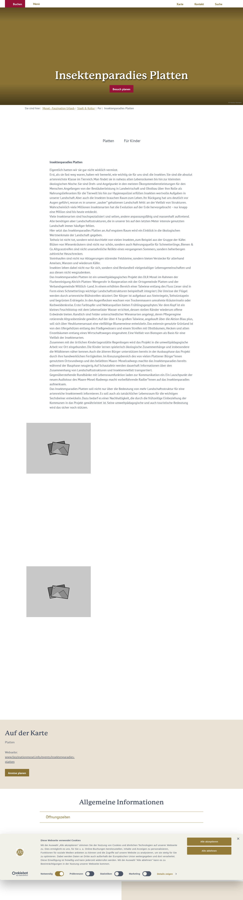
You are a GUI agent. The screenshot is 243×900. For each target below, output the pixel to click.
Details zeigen (165, 894)
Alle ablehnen (209, 870)
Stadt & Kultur (86, 108)
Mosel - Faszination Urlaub (59, 108)
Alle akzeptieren (209, 861)
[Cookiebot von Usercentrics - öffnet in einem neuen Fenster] (20, 894)
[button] (15, 3)
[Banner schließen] (238, 859)
